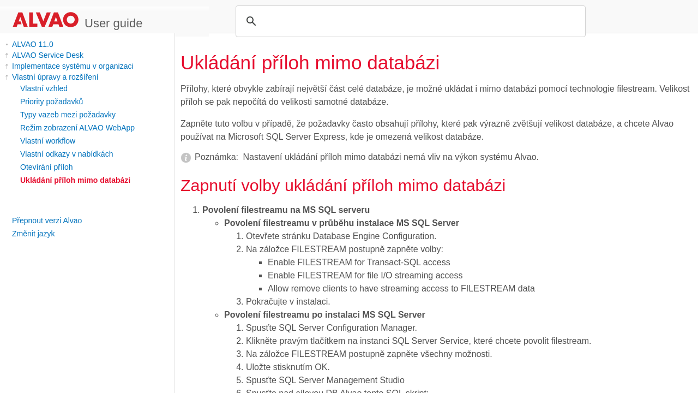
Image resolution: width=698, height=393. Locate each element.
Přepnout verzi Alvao (47, 220)
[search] (409, 21)
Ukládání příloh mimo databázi (75, 180)
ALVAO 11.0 (32, 44)
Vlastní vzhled (44, 88)
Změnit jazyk (33, 233)
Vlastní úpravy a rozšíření (55, 77)
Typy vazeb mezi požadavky (68, 114)
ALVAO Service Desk (47, 55)
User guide (113, 23)
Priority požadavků (51, 101)
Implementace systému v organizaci (73, 66)
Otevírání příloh (46, 167)
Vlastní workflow (47, 140)
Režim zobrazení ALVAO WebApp (77, 127)
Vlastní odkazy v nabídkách (66, 154)
